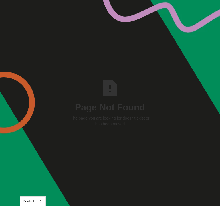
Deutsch (29, 201)
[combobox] (33, 201)
